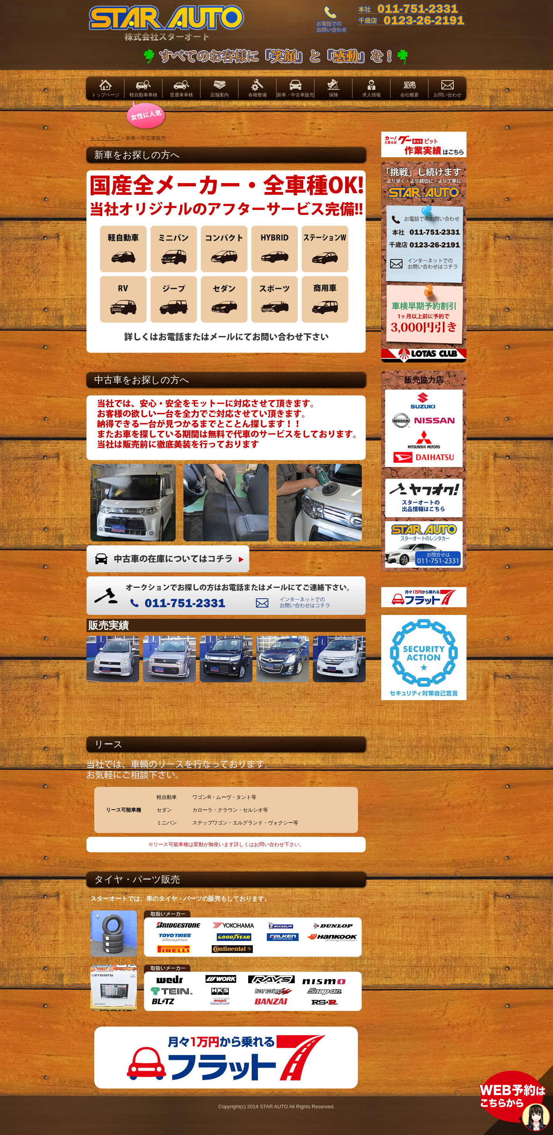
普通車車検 (181, 95)
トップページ (105, 95)
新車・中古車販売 (295, 95)
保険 (333, 95)
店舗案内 (219, 95)
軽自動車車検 (143, 95)
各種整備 (257, 95)
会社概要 (409, 95)
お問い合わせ (447, 95)
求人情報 (371, 95)
